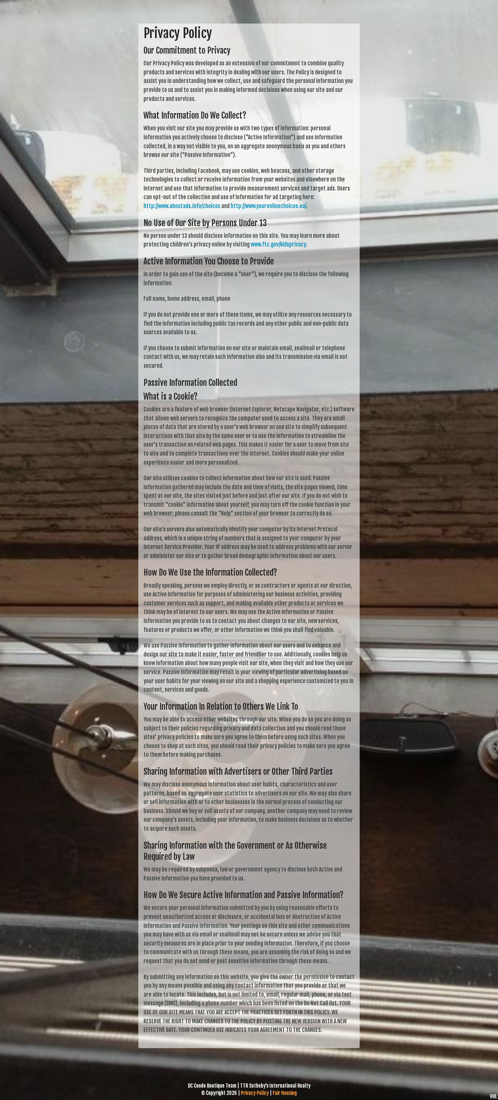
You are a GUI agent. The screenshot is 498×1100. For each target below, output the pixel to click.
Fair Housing (285, 1093)
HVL (493, 1096)
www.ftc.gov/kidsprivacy (278, 244)
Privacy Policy (255, 1093)
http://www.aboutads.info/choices (182, 206)
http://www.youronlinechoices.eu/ (268, 206)
